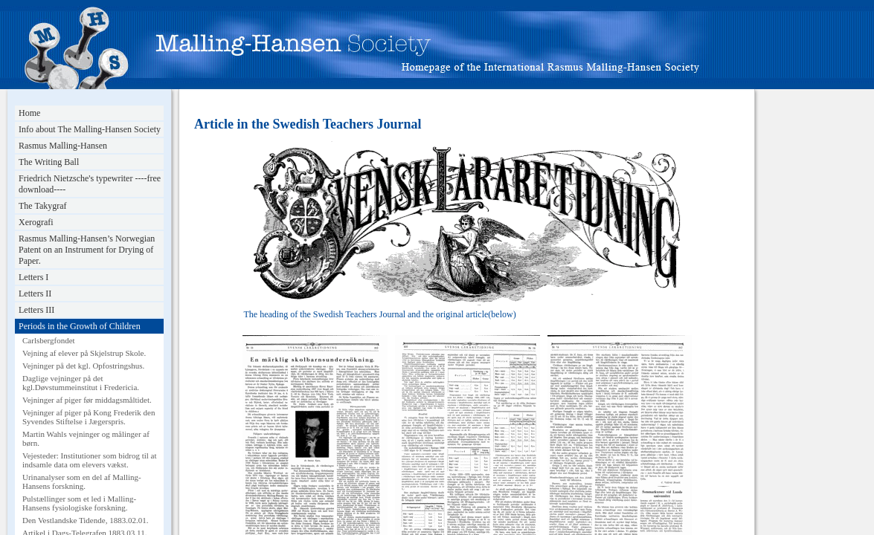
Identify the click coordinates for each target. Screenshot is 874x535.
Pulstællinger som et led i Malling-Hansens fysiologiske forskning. (79, 503)
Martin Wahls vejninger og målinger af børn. (86, 438)
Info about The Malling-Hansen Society (90, 129)
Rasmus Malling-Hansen (63, 145)
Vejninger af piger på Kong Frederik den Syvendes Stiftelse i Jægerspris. (88, 417)
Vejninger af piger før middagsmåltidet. (87, 399)
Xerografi (36, 222)
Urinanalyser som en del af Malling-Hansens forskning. (81, 481)
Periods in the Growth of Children (80, 326)
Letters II (35, 293)
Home (29, 113)
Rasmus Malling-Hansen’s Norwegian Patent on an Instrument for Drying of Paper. (87, 249)
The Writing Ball (49, 162)
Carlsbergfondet (48, 340)
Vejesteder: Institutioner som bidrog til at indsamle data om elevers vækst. (89, 460)
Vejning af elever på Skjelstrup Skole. (84, 352)
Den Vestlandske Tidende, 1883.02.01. (85, 520)
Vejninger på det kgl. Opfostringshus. (83, 365)
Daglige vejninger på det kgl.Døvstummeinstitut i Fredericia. (80, 383)
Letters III (36, 310)
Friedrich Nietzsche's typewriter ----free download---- (90, 184)
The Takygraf (43, 206)
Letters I (33, 277)
